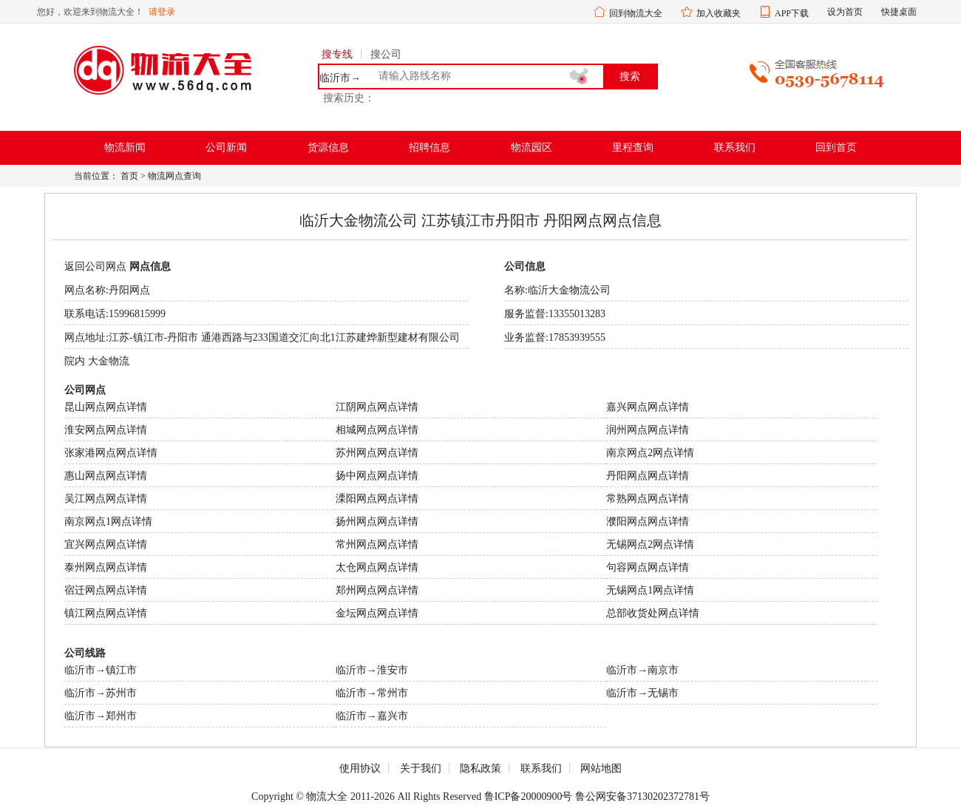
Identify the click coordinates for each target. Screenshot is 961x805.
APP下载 (792, 13)
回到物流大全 (635, 13)
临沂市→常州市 (372, 693)
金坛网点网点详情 (377, 613)
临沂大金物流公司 (569, 290)
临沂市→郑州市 (100, 715)
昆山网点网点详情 (105, 406)
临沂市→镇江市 (100, 670)
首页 (129, 176)
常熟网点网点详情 (647, 498)
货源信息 (328, 147)
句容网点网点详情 (647, 567)
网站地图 (601, 768)
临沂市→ (340, 78)
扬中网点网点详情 (377, 475)
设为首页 (845, 12)
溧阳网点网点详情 (377, 498)
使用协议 (360, 768)
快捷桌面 (899, 12)
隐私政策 (480, 768)
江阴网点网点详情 (377, 406)
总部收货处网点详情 (652, 613)
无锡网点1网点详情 (650, 590)
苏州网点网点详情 (377, 452)
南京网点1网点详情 (108, 521)
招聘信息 (429, 147)
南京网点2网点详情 (650, 452)
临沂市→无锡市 (642, 693)
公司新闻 (226, 147)
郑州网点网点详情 (377, 590)
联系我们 (734, 147)
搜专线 (337, 54)
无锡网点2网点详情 (650, 544)
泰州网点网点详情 (105, 567)
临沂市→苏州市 (100, 693)
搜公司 (385, 54)
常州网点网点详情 (377, 544)
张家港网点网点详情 (110, 452)
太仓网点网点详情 (377, 567)
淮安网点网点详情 (105, 429)
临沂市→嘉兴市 (372, 715)
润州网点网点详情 (647, 429)
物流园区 (531, 147)
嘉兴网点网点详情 (647, 406)
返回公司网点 (95, 266)
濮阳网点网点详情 (647, 521)
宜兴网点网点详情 (105, 544)
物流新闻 (125, 147)
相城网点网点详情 (377, 429)
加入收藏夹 (718, 13)
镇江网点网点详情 (105, 613)
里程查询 (632, 147)
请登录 (162, 12)
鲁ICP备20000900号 (528, 796)
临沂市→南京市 (642, 670)
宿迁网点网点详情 (105, 590)
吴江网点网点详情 (105, 498)
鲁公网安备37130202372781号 (642, 796)
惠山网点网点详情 (105, 475)
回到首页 (836, 147)
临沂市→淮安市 (372, 670)
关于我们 (420, 768)
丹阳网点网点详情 (647, 475)
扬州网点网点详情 (377, 521)
